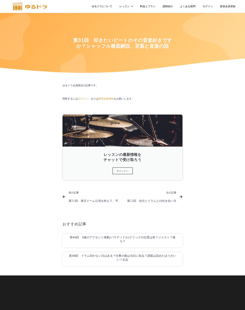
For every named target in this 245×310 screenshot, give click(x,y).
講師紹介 (168, 6)
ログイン (208, 6)
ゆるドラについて (102, 6)
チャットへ (123, 171)
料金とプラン (147, 6)
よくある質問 (187, 6)
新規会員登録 (227, 6)
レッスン (126, 6)
